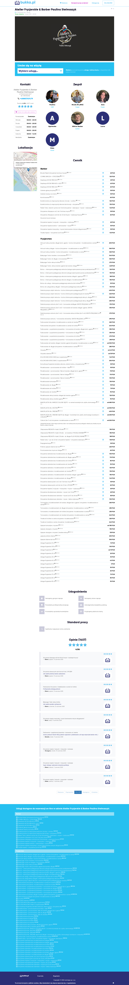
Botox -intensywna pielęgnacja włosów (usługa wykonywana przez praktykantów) (46, 870)
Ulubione (63, 3)
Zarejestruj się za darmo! (79, 3)
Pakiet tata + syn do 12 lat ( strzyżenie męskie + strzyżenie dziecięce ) (41, 938)
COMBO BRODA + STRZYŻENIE (29, 819)
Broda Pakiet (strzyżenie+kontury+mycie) (32, 817)
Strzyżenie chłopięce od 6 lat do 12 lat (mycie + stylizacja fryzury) (40, 839)
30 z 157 (78, 792)
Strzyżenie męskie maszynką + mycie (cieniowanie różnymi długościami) (42, 845)
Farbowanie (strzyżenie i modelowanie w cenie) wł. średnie (38, 882)
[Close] (113, 983)
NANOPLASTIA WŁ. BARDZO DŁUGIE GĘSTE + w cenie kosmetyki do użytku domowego (48, 928)
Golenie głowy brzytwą (26, 827)
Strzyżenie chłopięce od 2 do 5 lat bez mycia (33, 837)
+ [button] (15, 154)
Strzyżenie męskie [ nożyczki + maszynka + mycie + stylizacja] (38, 960)
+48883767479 (26, 98)
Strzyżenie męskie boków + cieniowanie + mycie (34, 843)
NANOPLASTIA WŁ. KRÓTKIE (29, 930)
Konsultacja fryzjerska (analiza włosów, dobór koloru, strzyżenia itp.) (41, 906)
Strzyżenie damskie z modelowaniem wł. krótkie (34, 948)
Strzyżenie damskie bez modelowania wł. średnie (35, 946)
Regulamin (56, 976)
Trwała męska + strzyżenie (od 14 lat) (31, 847)
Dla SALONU (108, 3)
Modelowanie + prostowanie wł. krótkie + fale (33, 908)
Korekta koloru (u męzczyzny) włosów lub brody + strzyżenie (38, 833)
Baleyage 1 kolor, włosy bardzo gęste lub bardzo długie (37, 866)
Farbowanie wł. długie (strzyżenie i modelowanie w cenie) (38, 896)
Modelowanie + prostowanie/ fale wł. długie (33, 912)
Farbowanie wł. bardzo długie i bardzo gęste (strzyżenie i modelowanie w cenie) (46, 894)
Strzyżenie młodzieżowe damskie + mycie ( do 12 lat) (36, 962)
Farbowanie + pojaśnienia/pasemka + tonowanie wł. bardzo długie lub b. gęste (45, 886)
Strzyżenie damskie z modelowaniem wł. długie (34, 954)
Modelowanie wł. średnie (27, 922)
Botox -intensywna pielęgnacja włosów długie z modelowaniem (40, 874)
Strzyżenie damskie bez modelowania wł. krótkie (35, 944)
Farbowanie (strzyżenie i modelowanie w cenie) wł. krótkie (38, 884)
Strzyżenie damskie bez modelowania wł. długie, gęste (37, 942)
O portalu (40, 976)
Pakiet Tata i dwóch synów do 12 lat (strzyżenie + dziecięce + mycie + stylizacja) (45, 835)
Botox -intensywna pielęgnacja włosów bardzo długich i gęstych (40, 872)
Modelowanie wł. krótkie (27, 920)
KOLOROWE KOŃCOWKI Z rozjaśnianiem (32, 904)
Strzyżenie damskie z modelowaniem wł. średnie (35, 950)
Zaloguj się (95, 3)
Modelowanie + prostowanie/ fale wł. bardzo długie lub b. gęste (40, 910)
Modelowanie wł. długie (26, 918)
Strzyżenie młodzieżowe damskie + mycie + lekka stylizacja (38, 966)
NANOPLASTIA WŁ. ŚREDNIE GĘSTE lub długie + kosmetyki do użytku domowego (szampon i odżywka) (53, 934)
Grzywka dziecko (25, 900)
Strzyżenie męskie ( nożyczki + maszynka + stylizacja (36, 841)
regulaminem (71, 983)
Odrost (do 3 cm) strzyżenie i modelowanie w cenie (37, 936)
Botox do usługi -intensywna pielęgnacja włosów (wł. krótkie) (39, 876)
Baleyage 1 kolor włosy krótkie (29, 864)
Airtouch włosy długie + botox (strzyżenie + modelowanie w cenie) (40, 856)
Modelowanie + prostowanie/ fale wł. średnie (34, 914)
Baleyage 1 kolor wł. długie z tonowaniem (32, 862)
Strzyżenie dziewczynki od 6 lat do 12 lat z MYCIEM (35, 958)
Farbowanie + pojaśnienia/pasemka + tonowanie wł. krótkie (39, 890)
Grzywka (22, 898)
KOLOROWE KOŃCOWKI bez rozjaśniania (33, 902)
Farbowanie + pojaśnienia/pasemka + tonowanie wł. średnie (39, 892)
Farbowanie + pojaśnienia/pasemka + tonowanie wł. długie (39, 888)
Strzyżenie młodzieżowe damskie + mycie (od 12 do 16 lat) (37, 964)
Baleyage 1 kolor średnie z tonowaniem (32, 860)
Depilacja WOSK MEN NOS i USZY (29, 823)
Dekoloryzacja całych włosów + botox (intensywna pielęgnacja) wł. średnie (44, 880)
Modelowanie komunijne (27, 916)
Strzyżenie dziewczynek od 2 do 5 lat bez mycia (34, 956)
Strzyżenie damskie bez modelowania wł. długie (35, 940)
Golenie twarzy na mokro (27, 829)
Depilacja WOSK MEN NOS (27, 821)
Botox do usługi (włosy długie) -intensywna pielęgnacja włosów (40, 878)
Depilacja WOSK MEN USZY (27, 825)
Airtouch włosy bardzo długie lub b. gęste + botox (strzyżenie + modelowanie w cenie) (47, 854)
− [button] (15, 156)
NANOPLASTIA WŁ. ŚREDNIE (28, 932)
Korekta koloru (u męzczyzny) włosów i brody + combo (37, 831)
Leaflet (35, 190)
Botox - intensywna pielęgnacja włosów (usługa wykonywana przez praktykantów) (46, 868)
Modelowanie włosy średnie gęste (30, 926)
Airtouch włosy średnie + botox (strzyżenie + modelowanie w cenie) (41, 858)
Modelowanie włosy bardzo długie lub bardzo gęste (36, 924)
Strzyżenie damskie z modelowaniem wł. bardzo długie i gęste (39, 952)
